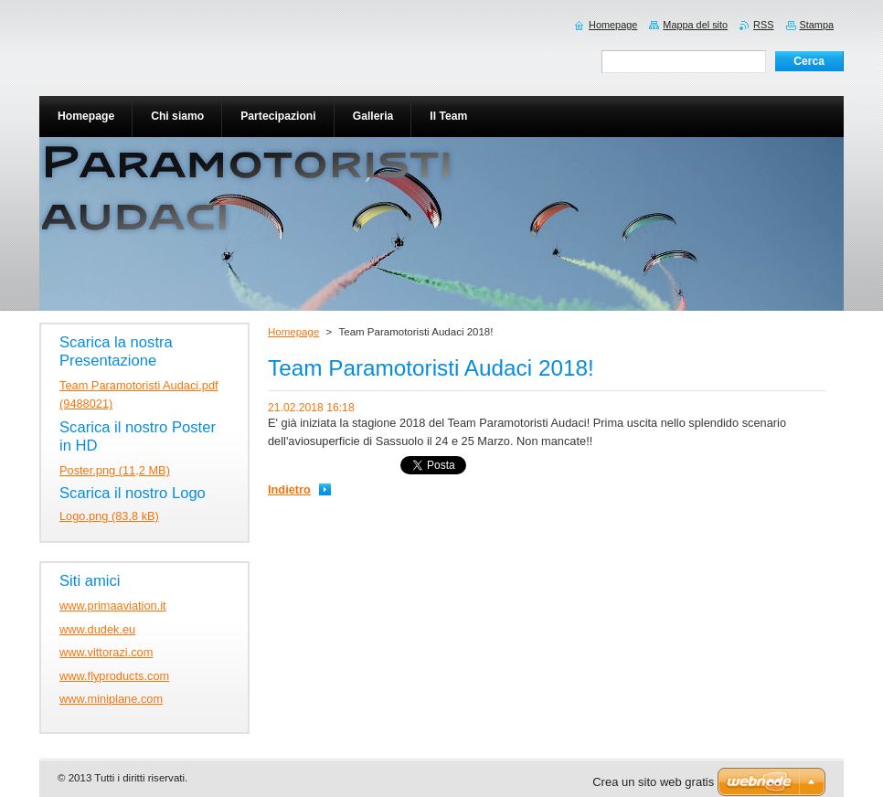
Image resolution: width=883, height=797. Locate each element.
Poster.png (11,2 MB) (114, 470)
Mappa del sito (695, 24)
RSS (763, 24)
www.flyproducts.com (114, 676)
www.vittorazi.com (106, 652)
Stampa (817, 24)
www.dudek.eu (97, 629)
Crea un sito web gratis (653, 782)
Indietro (289, 489)
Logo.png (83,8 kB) (109, 516)
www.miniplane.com (111, 699)
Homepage (293, 331)
